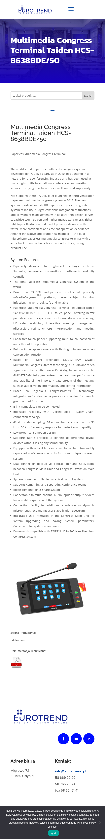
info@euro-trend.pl (70, 771)
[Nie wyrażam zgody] (100, 822)
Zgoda (53, 833)
